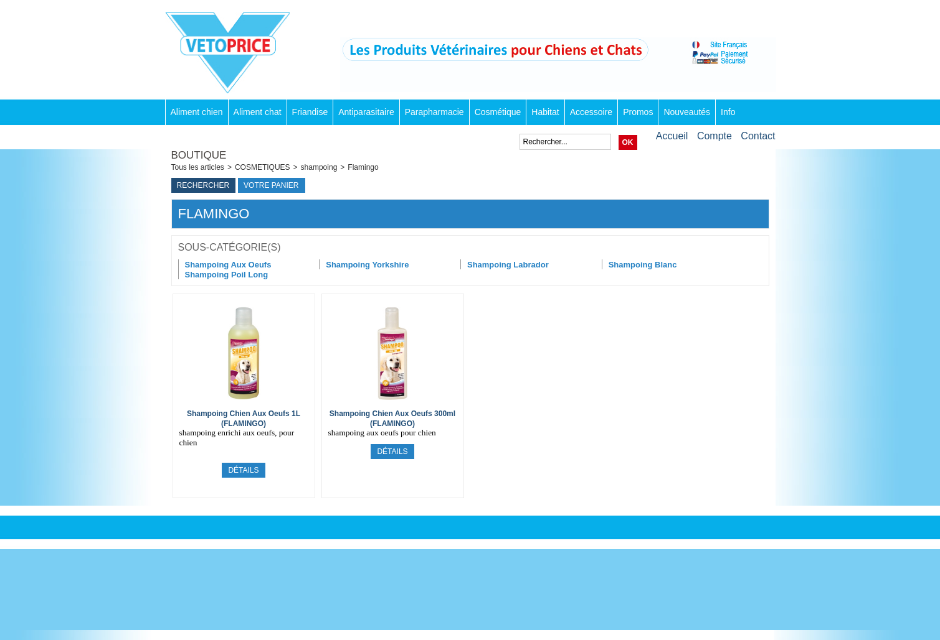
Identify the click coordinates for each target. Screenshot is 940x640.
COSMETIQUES (262, 167)
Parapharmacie (434, 112)
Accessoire (591, 112)
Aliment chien (197, 112)
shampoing (319, 167)
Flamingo (363, 167)
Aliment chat (258, 112)
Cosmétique (498, 112)
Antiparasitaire (366, 112)
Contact (758, 136)
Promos (638, 112)
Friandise (310, 112)
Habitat (545, 112)
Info (728, 112)
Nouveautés (686, 112)
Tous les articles (197, 167)
